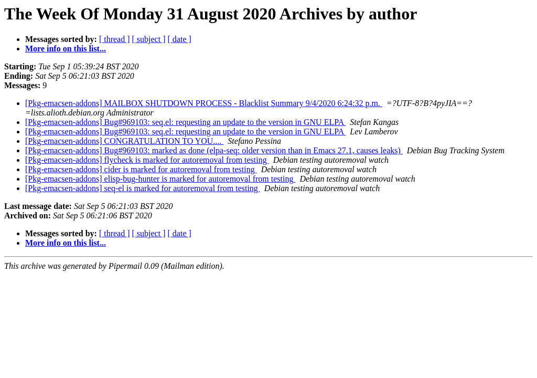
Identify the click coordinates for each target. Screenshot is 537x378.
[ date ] (179, 39)
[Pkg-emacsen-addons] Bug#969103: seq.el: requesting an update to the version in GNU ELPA (185, 122)
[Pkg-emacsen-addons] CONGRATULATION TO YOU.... (124, 140)
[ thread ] (114, 39)
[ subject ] (149, 39)
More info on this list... (65, 48)
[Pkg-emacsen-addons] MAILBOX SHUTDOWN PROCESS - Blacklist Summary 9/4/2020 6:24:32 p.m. (203, 103)
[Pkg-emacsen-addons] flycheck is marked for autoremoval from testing (147, 159)
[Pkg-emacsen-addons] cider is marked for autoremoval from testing (141, 169)
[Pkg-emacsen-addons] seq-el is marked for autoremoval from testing (142, 188)
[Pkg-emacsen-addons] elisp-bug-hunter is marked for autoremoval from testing (160, 178)
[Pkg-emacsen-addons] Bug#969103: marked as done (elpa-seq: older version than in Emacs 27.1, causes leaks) (214, 150)
